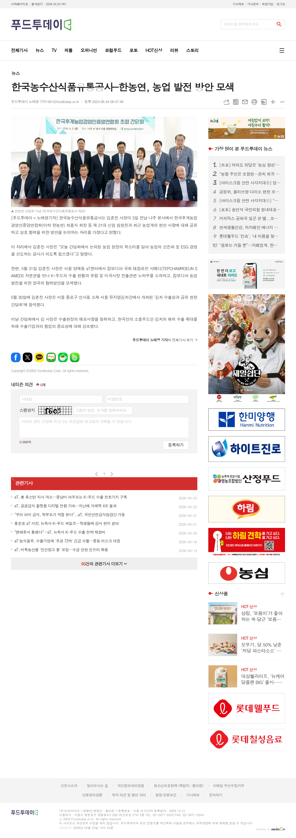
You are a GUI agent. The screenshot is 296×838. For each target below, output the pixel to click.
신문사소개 (69, 785)
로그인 (281, 4)
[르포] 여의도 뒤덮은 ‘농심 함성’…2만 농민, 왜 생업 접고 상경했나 (250, 165)
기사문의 (252, 4)
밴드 (74, 357)
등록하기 (175, 445)
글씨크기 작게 (282, 102)
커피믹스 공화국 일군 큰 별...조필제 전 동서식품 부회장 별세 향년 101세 (250, 218)
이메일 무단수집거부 (228, 785)
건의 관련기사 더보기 (104, 564)
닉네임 (26, 399)
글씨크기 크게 (273, 102)
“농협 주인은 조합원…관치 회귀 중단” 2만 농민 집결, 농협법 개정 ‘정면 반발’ (250, 174)
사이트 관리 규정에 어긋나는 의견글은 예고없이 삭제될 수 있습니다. (76, 421)
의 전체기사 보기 (162, 339)
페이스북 (16, 357)
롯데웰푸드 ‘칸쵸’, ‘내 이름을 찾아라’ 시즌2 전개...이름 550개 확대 (250, 236)
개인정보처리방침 (130, 785)
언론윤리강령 (92, 794)
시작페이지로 (19, 4)
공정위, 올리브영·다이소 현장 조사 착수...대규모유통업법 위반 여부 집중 (250, 192)
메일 (245, 102)
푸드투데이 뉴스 (243, 148)
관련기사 (24, 483)
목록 (235, 102)
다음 (112, 474)
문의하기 (215, 794)
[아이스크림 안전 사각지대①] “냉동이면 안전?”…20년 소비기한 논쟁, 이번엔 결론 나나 (250, 200)
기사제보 (238, 4)
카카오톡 (39, 357)
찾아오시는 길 (97, 785)
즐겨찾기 (36, 4)
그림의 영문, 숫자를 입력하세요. (101, 410)
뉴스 (16, 73)
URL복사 (226, 102)
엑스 (27, 357)
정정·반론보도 (166, 794)
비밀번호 (115, 399)
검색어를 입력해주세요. (242, 24)
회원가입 (267, 4)
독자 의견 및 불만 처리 (129, 794)
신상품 (221, 593)
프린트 (254, 102)
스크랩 (263, 102)
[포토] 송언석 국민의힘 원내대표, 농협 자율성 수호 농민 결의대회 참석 (250, 209)
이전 (96, 474)
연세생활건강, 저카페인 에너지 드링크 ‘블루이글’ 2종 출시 (250, 227)
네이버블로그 (51, 357)
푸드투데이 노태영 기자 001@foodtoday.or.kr (45, 101)
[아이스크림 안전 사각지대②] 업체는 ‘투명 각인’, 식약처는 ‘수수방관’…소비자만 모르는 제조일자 (250, 182)
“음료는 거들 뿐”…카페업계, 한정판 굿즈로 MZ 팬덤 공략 (250, 245)
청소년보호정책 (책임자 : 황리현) (178, 785)
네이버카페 (63, 357)
